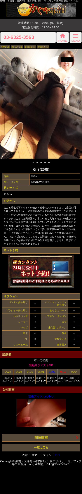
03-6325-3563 (18, 37)
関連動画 (41, 438)
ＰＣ (57, 455)
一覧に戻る (41, 447)
